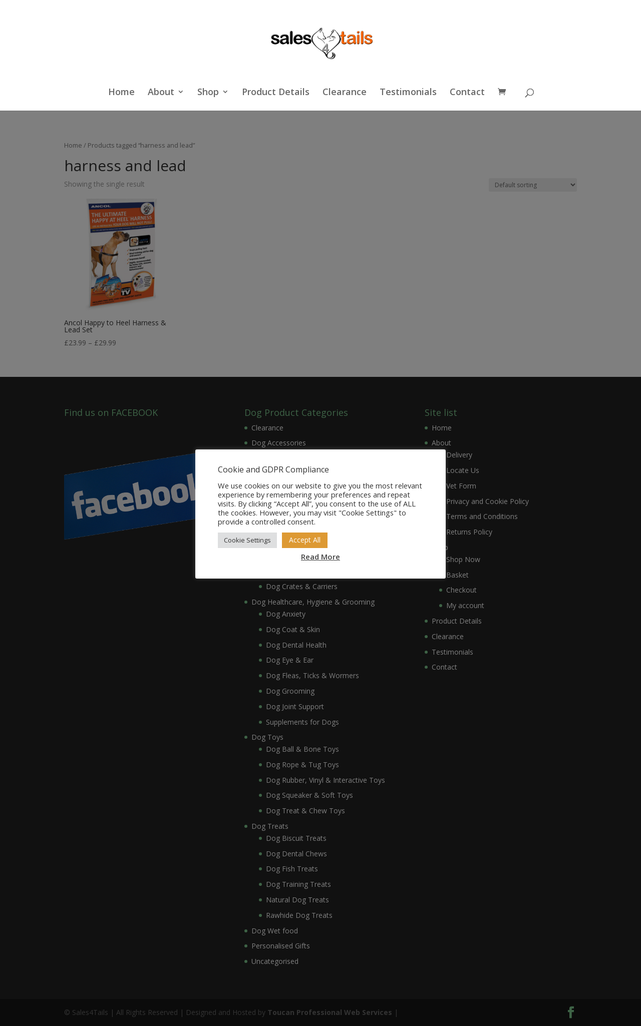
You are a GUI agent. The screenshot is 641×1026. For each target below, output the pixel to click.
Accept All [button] (304, 540)
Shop (208, 93)
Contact (467, 93)
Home (121, 93)
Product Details (275, 93)
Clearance (345, 93)
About (161, 93)
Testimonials (408, 93)
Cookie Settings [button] (247, 540)
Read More (320, 557)
